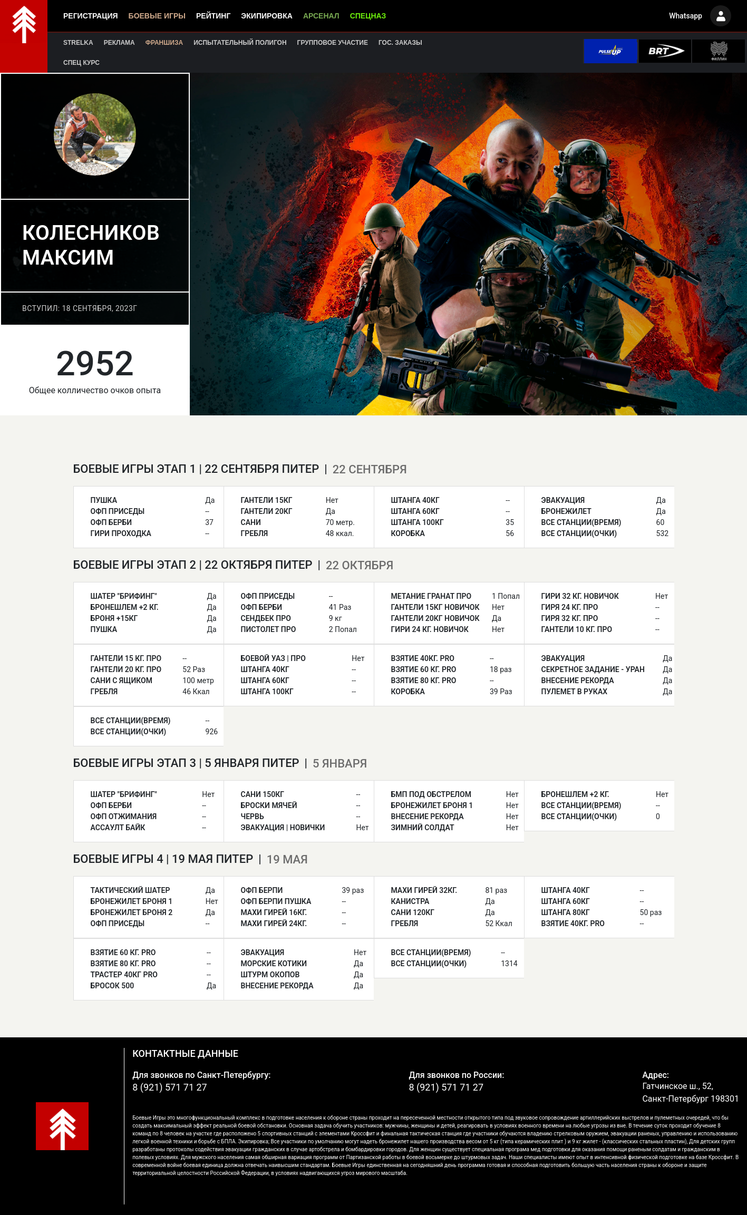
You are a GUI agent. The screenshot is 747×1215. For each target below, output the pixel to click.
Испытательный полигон (239, 42)
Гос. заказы (400, 42)
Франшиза (164, 42)
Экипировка (267, 16)
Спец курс (81, 62)
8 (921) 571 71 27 (169, 1087)
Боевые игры (157, 16)
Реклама (119, 42)
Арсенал (321, 16)
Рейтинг (213, 16)
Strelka (78, 42)
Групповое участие (332, 42)
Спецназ (368, 16)
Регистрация (90, 16)
